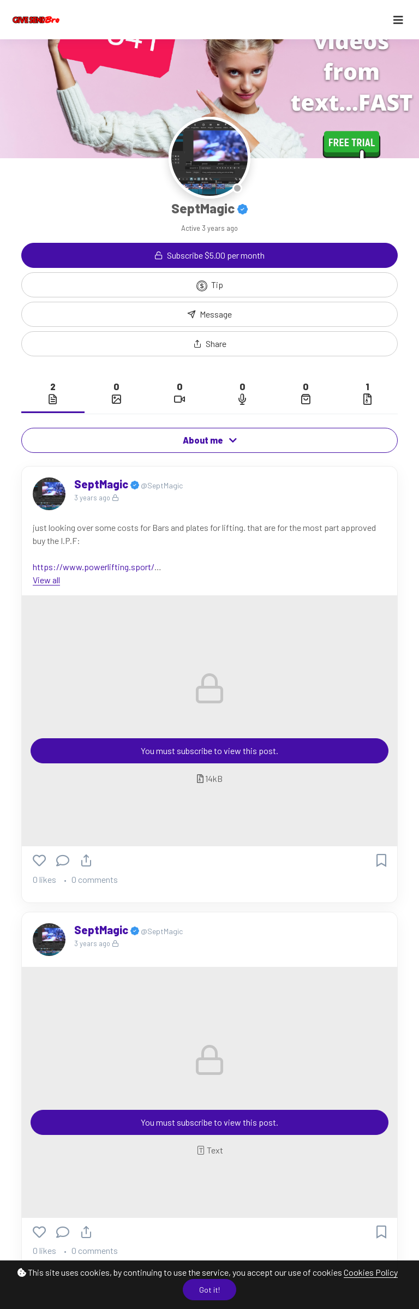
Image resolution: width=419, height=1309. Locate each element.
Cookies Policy (371, 1272)
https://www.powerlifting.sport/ (93, 566)
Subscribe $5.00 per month (209, 255)
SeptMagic (102, 484)
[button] (209, 343)
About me (210, 440)
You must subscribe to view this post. (209, 750)
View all (46, 580)
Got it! (209, 1289)
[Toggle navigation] (398, 19)
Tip (209, 285)
